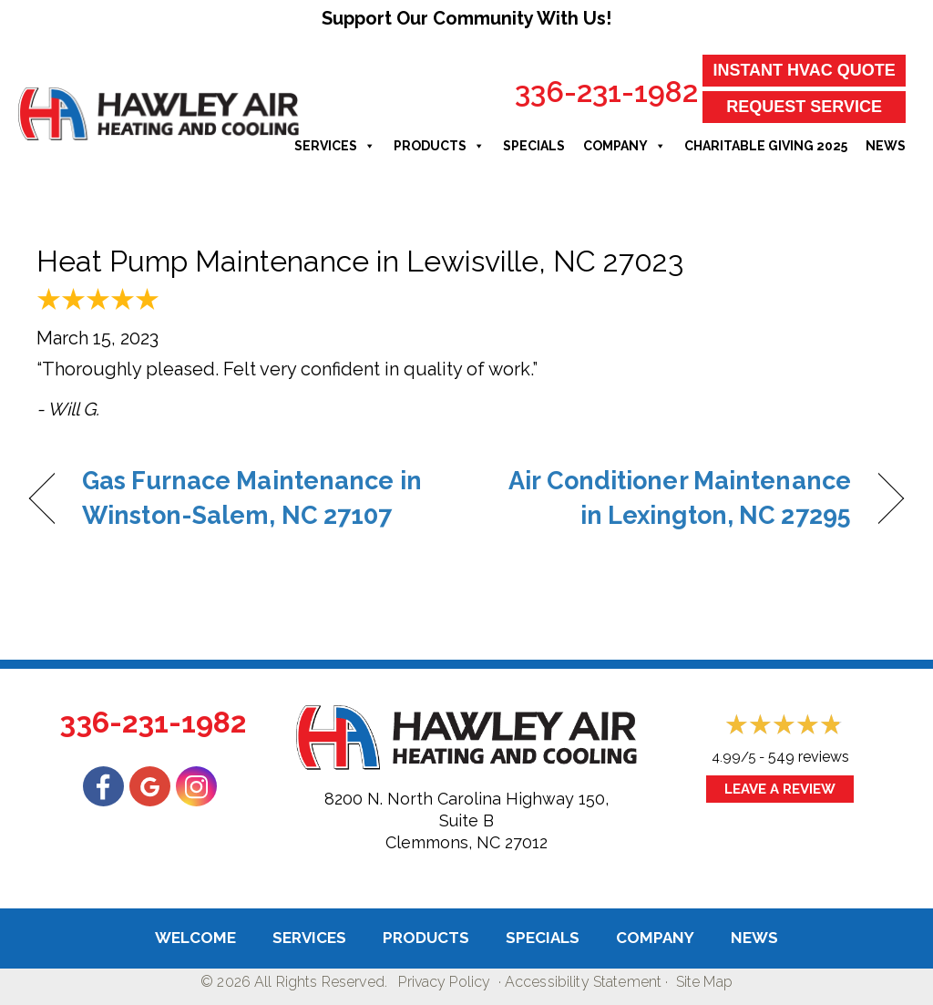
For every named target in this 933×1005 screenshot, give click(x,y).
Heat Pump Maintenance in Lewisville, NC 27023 (359, 261)
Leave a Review (780, 789)
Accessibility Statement (583, 981)
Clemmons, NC (442, 842)
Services (334, 146)
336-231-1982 (606, 91)
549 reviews (808, 756)
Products (439, 146)
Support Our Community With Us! (466, 18)
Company (624, 146)
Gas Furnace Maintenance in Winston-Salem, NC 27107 (252, 498)
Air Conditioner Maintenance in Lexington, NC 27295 (671, 498)
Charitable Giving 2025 (765, 145)
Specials (534, 145)
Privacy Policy (444, 981)
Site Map (704, 981)
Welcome (195, 937)
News (886, 145)
